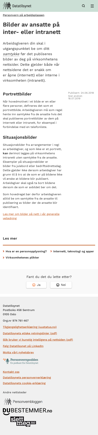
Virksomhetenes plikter (22, 257)
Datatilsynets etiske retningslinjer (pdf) (30, 333)
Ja (36, 285)
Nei (61, 285)
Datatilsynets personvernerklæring (27, 377)
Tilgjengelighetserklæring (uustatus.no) (30, 327)
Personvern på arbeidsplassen (23, 15)
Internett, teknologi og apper (73, 251)
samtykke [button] (11, 54)
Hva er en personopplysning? (26, 251)
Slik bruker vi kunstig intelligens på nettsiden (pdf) (38, 339)
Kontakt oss (11, 372)
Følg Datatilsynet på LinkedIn (23, 346)
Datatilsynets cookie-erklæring (24, 383)
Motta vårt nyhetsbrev (18, 352)
